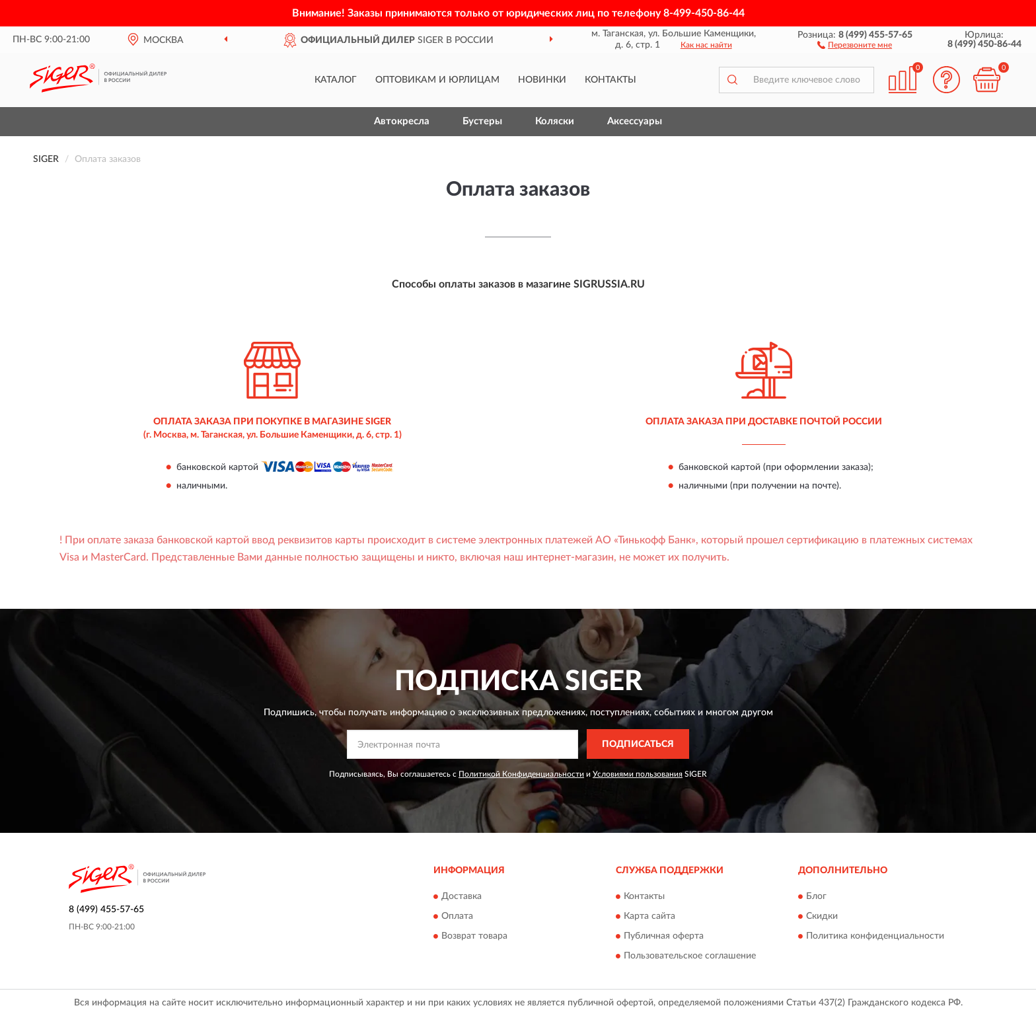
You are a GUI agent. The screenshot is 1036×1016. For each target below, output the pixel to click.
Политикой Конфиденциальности (521, 774)
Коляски (554, 121)
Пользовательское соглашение (690, 955)
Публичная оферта (664, 936)
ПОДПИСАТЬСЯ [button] (638, 744)
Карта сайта (649, 916)
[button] (854, 44)
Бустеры (482, 121)
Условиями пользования (638, 774)
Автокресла (401, 121)
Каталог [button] (335, 80)
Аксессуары (634, 121)
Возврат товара (474, 936)
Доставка (461, 896)
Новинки (542, 80)
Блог (816, 896)
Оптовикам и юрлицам (437, 80)
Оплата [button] (457, 916)
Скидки (822, 916)
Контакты (610, 80)
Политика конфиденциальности (875, 936)
